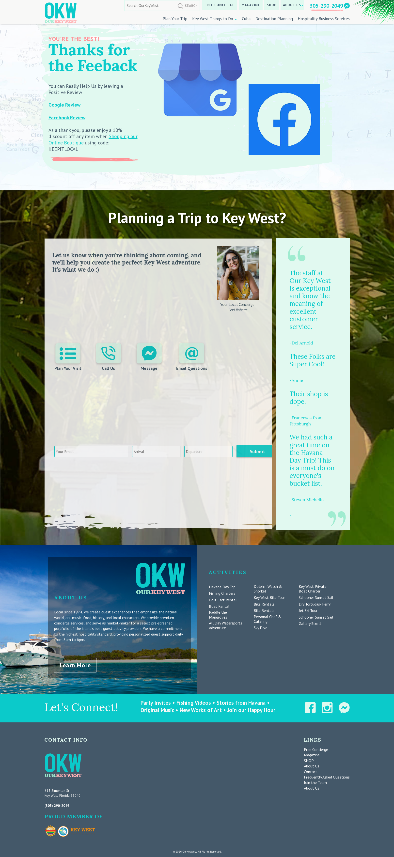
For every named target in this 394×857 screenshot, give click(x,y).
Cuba (246, 18)
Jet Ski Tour (308, 610)
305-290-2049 (326, 5)
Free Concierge (220, 5)
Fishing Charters (222, 593)
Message (148, 357)
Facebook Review (66, 117)
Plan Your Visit (68, 357)
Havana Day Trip (222, 587)
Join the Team (315, 781)
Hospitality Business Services (324, 18)
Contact (310, 770)
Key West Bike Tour (269, 597)
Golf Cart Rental (223, 600)
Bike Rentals (264, 604)
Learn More (75, 664)
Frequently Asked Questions (327, 776)
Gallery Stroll (310, 623)
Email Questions (191, 357)
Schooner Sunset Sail (316, 597)
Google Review (64, 105)
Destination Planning (274, 18)
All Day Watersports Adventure (225, 625)
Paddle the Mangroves (218, 614)
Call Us (108, 357)
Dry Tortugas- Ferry (315, 604)
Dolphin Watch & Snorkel (268, 588)
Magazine (250, 5)
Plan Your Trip (175, 18)
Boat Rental (219, 606)
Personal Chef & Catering (267, 619)
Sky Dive (260, 627)
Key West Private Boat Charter (313, 588)
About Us (292, 5)
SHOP (271, 5)
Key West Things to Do (212, 18)
